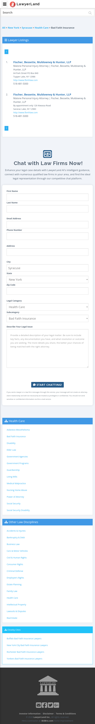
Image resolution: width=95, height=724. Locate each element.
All (3, 27)
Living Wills (12, 476)
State (9, 273)
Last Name (12, 202)
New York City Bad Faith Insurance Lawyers (27, 645)
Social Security (13, 503)
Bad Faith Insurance (16, 436)
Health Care (42, 27)
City (9, 261)
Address (11, 245)
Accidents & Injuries (16, 530)
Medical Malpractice (16, 483)
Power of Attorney (15, 496)
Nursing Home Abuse (17, 490)
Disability (11, 443)
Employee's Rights (15, 577)
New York (13, 27)
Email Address (14, 218)
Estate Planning (14, 584)
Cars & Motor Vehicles (17, 550)
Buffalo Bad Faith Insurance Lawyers (24, 638)
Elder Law (11, 449)
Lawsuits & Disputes (16, 611)
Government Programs (18, 463)
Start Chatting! (47, 384)
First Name (12, 191)
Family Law (12, 591)
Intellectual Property (16, 604)
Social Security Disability (18, 510)
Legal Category (14, 300)
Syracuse (27, 27)
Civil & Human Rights (17, 557)
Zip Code (11, 284)
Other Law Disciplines (23, 522)
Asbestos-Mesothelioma (18, 429)
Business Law (13, 544)
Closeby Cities (14, 629)
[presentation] (47, 375)
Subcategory (13, 312)
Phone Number (14, 230)
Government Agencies (17, 456)
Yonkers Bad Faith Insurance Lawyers (24, 658)
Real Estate (12, 618)
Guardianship (13, 470)
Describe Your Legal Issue (20, 326)
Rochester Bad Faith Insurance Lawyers (25, 652)
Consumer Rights (15, 564)
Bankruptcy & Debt (16, 537)
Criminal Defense (15, 571)
